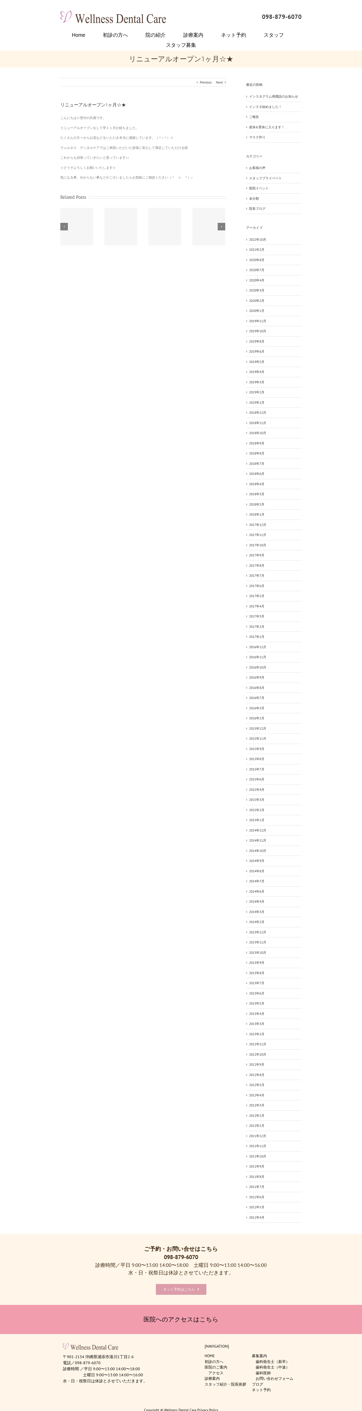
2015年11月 (257, 738)
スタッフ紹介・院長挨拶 (225, 1384)
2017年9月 (256, 555)
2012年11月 (257, 1044)
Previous (205, 82)
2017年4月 (256, 606)
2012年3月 (256, 1105)
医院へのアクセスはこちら (181, 1319)
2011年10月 (257, 1156)
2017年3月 (256, 616)
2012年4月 (256, 1095)
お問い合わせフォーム (274, 1378)
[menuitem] (81, 35)
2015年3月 (256, 800)
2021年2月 (256, 249)
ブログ (257, 1384)
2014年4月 (256, 901)
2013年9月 (256, 963)
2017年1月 (256, 637)
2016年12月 (257, 647)
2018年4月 (256, 484)
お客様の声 (257, 168)
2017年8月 (256, 565)
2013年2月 (256, 1034)
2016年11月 (257, 657)
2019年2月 (256, 392)
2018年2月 (256, 504)
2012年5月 (256, 1085)
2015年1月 (256, 820)
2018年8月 (256, 453)
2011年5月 (256, 1207)
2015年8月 (256, 759)
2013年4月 (256, 1014)
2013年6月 (256, 993)
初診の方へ (214, 1361)
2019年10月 (257, 331)
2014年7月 (256, 881)
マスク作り (257, 137)
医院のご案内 (216, 1367)
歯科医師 (263, 1373)
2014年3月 (256, 912)
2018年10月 (257, 433)
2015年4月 (256, 789)
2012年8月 (256, 1075)
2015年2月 (256, 810)
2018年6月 (256, 474)
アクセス (215, 1373)
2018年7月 (256, 464)
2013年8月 (256, 973)
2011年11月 (257, 1146)
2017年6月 (256, 586)
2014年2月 (256, 922)
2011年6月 (256, 1197)
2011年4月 (256, 1217)
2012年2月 (256, 1115)
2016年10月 (257, 667)
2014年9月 (256, 861)
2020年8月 (256, 260)
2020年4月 (256, 280)
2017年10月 (257, 545)
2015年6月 (256, 779)
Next (219, 82)
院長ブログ (257, 208)
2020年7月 (256, 270)
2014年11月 (257, 840)
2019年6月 (256, 351)
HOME (210, 1355)
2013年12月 (257, 932)
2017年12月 (257, 525)
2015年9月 (256, 749)
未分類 (254, 198)
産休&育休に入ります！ (267, 127)
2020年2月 (256, 301)
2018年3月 (256, 494)
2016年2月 (256, 718)
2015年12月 (257, 728)
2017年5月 (256, 596)
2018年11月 (257, 423)
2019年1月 (256, 402)
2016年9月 (256, 677)
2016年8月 (256, 688)
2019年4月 (256, 372)
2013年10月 (257, 952)
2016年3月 (256, 708)
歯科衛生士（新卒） (273, 1361)
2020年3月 (256, 290)
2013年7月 (256, 983)
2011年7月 (256, 1187)
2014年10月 (257, 851)
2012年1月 (256, 1126)
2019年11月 (257, 321)
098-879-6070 (282, 17)
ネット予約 (261, 1389)
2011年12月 (257, 1136)
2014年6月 (256, 891)
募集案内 (259, 1355)
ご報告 (254, 117)
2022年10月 (257, 239)
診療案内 (212, 1378)
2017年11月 (257, 535)
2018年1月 (256, 514)
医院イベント (259, 188)
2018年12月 (257, 412)
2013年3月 (256, 1024)
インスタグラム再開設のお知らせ (273, 96)
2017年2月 (256, 627)
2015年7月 (256, 769)
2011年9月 (256, 1166)
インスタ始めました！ (265, 107)
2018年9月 (256, 443)
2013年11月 (257, 942)
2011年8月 (256, 1177)
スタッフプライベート (265, 178)
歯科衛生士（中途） (273, 1367)
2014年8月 (256, 871)
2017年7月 (256, 575)
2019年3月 (256, 382)
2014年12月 (257, 830)
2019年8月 (256, 341)
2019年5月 (256, 362)
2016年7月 (256, 698)
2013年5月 (256, 1003)
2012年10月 (257, 1054)
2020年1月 (256, 311)
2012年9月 (256, 1064)
